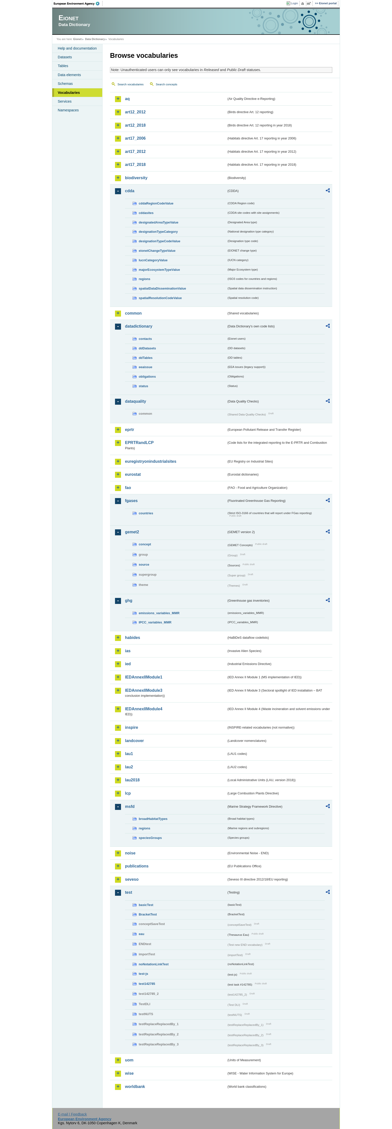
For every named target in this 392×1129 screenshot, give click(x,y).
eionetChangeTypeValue (157, 251)
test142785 (147, 984)
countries (146, 513)
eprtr (129, 429)
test (128, 892)
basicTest (146, 905)
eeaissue (145, 367)
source (144, 564)
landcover (134, 741)
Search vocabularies (131, 84)
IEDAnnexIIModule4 (143, 709)
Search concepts (166, 84)
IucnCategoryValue (153, 260)
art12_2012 (135, 112)
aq (127, 99)
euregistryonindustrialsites (150, 461)
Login (294, 3)
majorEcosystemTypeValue (159, 270)
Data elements (69, 75)
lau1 (129, 754)
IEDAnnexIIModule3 (143, 690)
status (143, 386)
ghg (128, 600)
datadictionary (138, 326)
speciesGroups (150, 838)
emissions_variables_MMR (159, 613)
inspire (131, 727)
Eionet (77, 39)
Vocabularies (69, 93)
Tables (63, 66)
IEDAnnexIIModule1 (143, 677)
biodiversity (136, 178)
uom (129, 1060)
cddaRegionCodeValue (156, 203)
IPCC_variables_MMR (155, 622)
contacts (145, 339)
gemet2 (132, 532)
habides (132, 637)
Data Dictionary (95, 39)
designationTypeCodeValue (159, 241)
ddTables (145, 358)
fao (128, 488)
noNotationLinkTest (153, 964)
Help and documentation (77, 48)
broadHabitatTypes (153, 819)
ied (128, 664)
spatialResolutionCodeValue (160, 298)
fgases (131, 501)
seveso (131, 879)
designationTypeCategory (158, 232)
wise (129, 1073)
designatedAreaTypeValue (158, 222)
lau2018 (132, 780)
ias (127, 651)
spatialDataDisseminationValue (162, 288)
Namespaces (68, 110)
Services (65, 101)
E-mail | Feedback (72, 1114)
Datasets (65, 57)
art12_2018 (135, 125)
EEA (78, 3)
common (133, 313)
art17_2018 (135, 164)
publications (136, 866)
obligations (147, 376)
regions (144, 279)
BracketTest (148, 914)
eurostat (133, 474)
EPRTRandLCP (139, 442)
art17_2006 (135, 138)
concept (145, 544)
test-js (143, 974)
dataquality (135, 401)
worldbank (135, 1086)
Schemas (65, 84)
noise (130, 853)
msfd (129, 806)
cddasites (146, 213)
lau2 (129, 767)
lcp (128, 793)
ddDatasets (147, 348)
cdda (129, 191)
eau (141, 934)
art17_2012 (135, 151)
